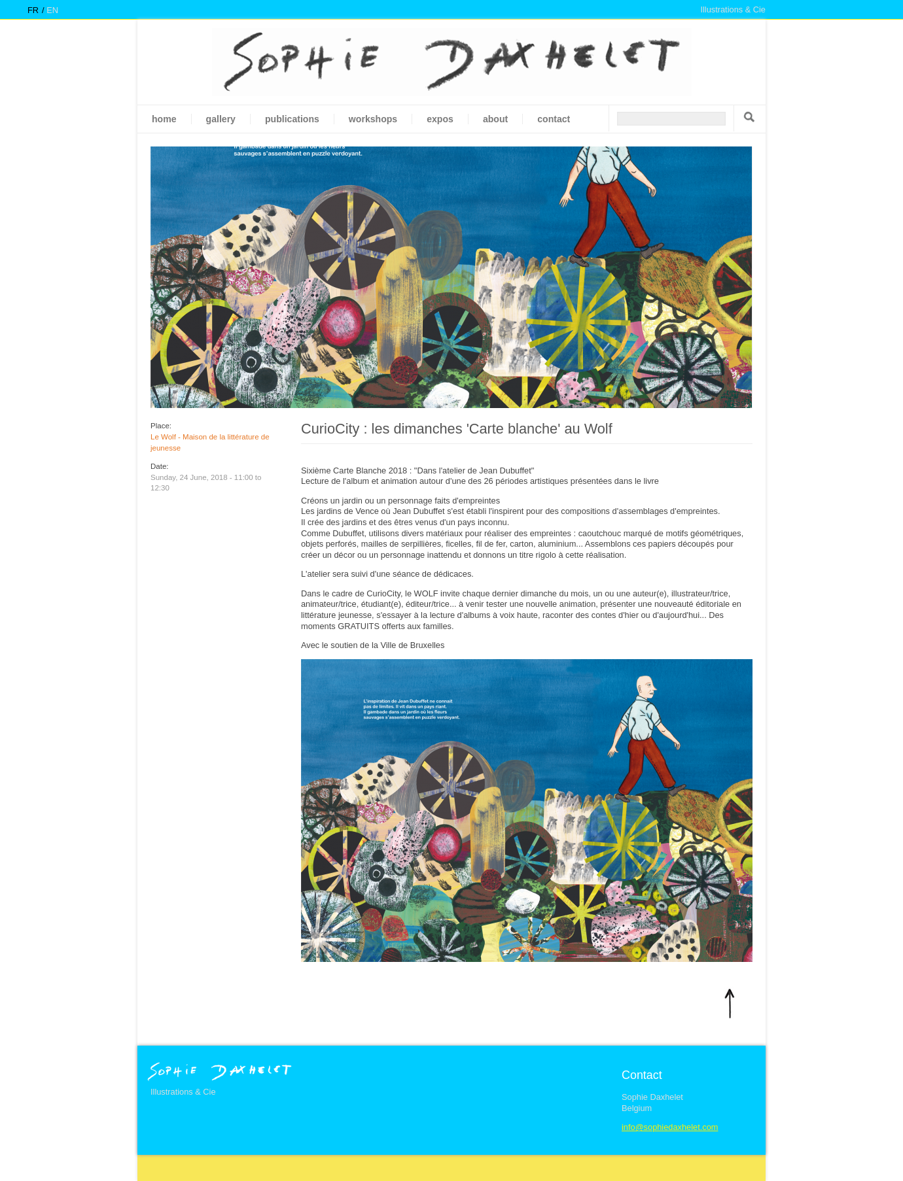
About (495, 119)
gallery (221, 119)
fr (33, 10)
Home (164, 119)
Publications (292, 119)
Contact (553, 119)
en (52, 10)
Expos (440, 119)
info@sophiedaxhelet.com (670, 1127)
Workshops (373, 119)
